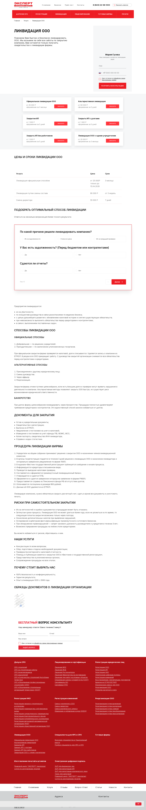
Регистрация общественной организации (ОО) (32, 726)
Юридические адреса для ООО (107, 685)
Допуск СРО (20, 662)
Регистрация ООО (102, 667)
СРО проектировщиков (23, 672)
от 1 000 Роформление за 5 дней (35, 123)
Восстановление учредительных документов (112, 680)
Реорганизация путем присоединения (109, 714)
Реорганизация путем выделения (108, 704)
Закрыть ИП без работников (39, 136)
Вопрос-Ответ (81, 787)
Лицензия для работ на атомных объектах (71, 677)
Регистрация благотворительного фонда (30, 716)
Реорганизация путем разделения (108, 706)
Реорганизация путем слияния (107, 709)
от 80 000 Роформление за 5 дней (87, 106)
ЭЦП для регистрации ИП (65, 769)
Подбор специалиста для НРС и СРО (69, 745)
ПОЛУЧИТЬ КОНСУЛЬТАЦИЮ (112, 86)
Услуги (26, 21)
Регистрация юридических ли (109, 662)
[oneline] (48, 639)
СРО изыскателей (21, 675)
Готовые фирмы (102, 735)
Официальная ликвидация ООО (41, 101)
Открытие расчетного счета (105, 690)
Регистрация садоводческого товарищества (31, 714)
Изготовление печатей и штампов (30, 761)
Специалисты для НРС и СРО (68, 735)
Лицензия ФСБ (60, 670)
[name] (112, 65)
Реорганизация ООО (103, 687)
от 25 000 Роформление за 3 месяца (36, 106)
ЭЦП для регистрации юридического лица (71, 771)
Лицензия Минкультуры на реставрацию (70, 675)
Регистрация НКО (102, 672)
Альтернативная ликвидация (92, 101)
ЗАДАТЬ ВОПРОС (29, 647)
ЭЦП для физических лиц (64, 766)
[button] (122, 5)
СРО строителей (20, 667)
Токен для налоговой (63, 774)
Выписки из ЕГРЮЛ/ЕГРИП (106, 682)
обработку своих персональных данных (113, 79)
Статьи (98, 787)
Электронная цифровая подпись (107, 675)
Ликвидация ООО (22, 735)
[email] (64, 634)
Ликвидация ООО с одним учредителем (97, 136)
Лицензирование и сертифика (69, 662)
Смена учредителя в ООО (65, 704)
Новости (112, 787)
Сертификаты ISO (61, 682)
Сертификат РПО (61, 685)
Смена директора (61, 706)
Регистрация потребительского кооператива (31, 719)
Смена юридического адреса (66, 709)
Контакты (128, 787)
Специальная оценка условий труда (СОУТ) (72, 680)
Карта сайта (19, 807)
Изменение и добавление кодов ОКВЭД (70, 711)
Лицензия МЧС (60, 667)
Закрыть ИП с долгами (88, 118)
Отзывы (63, 787)
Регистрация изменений (104, 677)
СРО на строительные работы (25, 670)
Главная (17, 21)
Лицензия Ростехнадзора (65, 672)
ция (84, 662)
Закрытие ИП (32, 118)
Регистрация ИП (101, 670)
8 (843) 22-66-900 (101, 5)
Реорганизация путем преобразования (110, 711)
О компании (33, 787)
